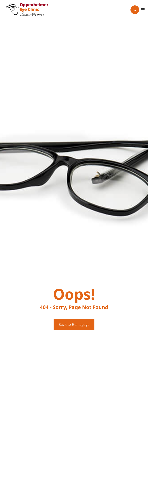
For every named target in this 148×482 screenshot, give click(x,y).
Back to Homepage (74, 324)
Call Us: (134, 9)
